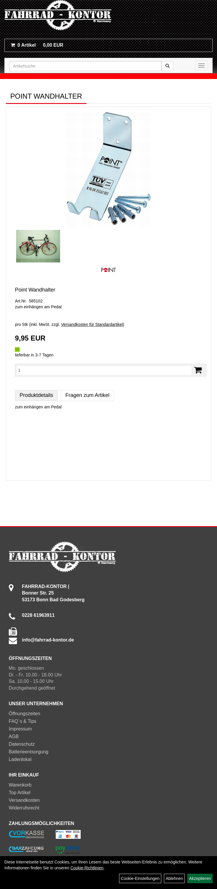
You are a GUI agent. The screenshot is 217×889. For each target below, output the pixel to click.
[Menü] (201, 65)
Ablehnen (174, 878)
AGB (14, 736)
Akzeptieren (200, 878)
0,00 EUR (37, 45)
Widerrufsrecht (24, 807)
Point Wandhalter (35, 290)
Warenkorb (20, 784)
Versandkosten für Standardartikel (92, 324)
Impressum (20, 728)
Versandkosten (24, 800)
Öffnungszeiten (24, 713)
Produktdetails (36, 395)
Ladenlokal (20, 759)
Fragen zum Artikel (87, 395)
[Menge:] (104, 370)
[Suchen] (167, 66)
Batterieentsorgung (28, 751)
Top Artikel (19, 792)
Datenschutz (22, 744)
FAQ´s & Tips (22, 721)
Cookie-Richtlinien (87, 868)
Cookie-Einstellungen (140, 878)
